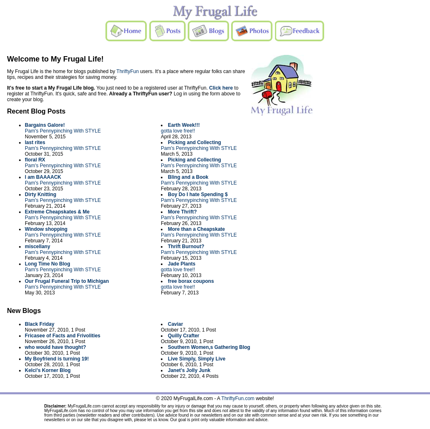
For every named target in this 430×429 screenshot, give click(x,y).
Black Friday (39, 324)
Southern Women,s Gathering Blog (209, 347)
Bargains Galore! (45, 125)
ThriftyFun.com (237, 398)
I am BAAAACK (43, 177)
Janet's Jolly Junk (189, 370)
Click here (221, 88)
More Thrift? (182, 212)
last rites (35, 142)
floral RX (35, 160)
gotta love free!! (178, 131)
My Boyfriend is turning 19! (57, 359)
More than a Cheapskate (196, 229)
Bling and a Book (188, 177)
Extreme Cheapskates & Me (57, 212)
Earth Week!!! (184, 125)
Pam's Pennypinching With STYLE (63, 131)
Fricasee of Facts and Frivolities (62, 336)
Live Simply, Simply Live (196, 359)
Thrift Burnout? (186, 246)
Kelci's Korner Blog (48, 370)
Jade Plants (182, 264)
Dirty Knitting (40, 194)
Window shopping (46, 229)
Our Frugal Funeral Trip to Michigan (67, 281)
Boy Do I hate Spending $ (198, 194)
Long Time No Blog (47, 264)
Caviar (175, 324)
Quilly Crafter (183, 336)
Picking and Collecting (194, 142)
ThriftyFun (128, 71)
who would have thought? (55, 347)
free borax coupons (191, 281)
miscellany (37, 246)
